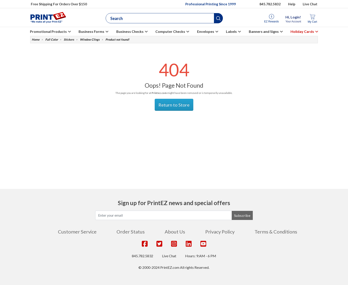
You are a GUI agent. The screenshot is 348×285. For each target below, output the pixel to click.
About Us (175, 232)
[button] (218, 18)
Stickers (69, 39)
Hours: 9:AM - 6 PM (200, 256)
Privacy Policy (220, 232)
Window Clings (90, 39)
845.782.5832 (142, 256)
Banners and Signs (264, 31)
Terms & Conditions (276, 232)
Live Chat (310, 4)
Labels (231, 31)
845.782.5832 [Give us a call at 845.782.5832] (270, 4)
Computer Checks (170, 31)
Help (291, 4)
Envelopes (205, 31)
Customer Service (77, 232)
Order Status (131, 232)
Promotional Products (48, 31)
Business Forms (91, 31)
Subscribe (242, 215)
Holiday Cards (302, 31)
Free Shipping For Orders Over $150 (59, 4)
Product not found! (117, 39)
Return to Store (174, 104)
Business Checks (130, 31)
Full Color (51, 39)
